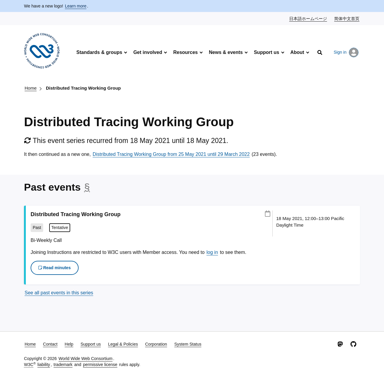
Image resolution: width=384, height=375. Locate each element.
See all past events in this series (59, 292)
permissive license (100, 364)
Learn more (75, 6)
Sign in (346, 52)
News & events (226, 52)
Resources (185, 52)
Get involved (147, 52)
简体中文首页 (347, 18)
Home (31, 88)
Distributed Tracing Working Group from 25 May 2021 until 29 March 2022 (171, 154)
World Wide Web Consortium (85, 358)
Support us (266, 52)
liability (44, 364)
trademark (63, 364)
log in (212, 252)
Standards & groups (99, 52)
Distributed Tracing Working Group (83, 88)
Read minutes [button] (54, 267)
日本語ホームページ (308, 18)
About (297, 52)
